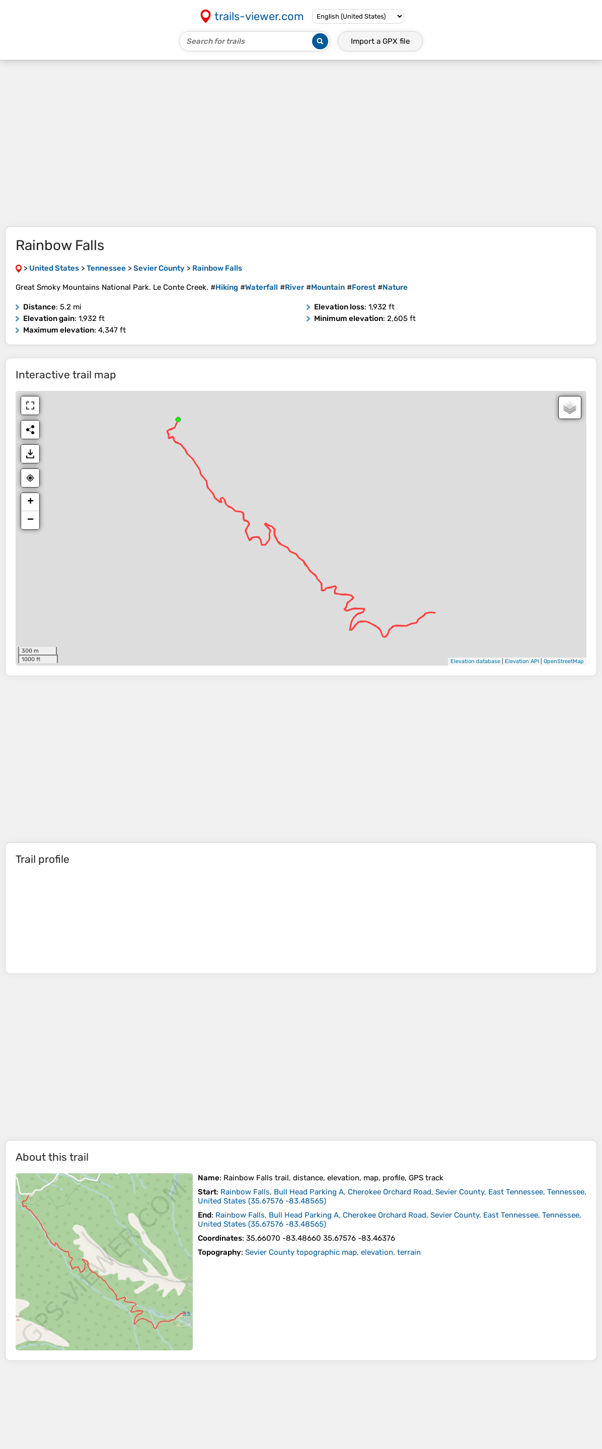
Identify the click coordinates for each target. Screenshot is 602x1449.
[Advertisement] (301, 143)
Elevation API (522, 661)
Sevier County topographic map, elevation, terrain (333, 1252)
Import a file (380, 41)
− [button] (30, 520)
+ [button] (30, 502)
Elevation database (475, 661)
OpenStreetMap (564, 661)
